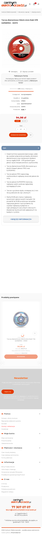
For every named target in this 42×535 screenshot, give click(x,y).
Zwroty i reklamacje (8, 426)
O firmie (4, 484)
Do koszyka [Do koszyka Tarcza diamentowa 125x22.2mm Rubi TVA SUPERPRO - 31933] (21, 356)
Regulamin (23, 396)
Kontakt (4, 424)
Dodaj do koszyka (18, 135)
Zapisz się (7, 391)
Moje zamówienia (7, 438)
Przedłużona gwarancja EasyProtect (13, 475)
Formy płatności (6, 458)
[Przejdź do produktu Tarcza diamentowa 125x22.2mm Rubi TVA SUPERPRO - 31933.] (21, 319)
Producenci (5, 486)
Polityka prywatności (8, 489)
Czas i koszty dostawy (8, 452)
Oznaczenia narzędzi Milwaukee (11, 472)
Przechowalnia (6, 441)
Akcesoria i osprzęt (23, 12)
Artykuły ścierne (36, 12)
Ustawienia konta (7, 443)
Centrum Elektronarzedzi (8, 12)
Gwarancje (4, 429)
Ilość (21, 126)
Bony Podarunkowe (8, 467)
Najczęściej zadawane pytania (11, 421)
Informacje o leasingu (8, 469)
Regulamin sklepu (7, 492)
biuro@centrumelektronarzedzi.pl (21, 510)
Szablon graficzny (11, 532)
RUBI (23, 109)
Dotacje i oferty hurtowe (9, 418)
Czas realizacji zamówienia (9, 455)
